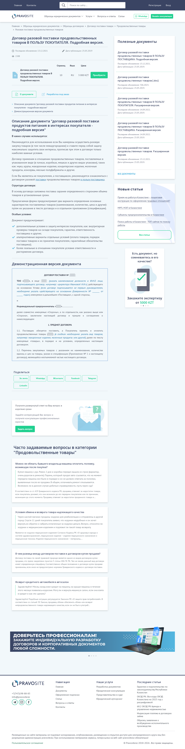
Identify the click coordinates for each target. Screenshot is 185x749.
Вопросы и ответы (106, 16)
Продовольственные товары (131, 26)
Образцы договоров (73, 26)
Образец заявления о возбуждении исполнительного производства (153, 723)
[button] (121, 278)
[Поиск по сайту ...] (96, 5)
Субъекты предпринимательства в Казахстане (141, 214)
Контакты (31, 5)
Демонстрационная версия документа (33, 111)
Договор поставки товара (100, 26)
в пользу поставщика (92, 179)
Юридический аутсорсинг (109, 698)
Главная (18, 5)
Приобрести (99, 75)
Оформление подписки (67, 694)
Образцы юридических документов (62, 16)
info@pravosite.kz (21, 696)
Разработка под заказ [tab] (58, 94)
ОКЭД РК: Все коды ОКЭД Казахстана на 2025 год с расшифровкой (150, 699)
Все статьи (144, 234)
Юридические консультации (110, 690)
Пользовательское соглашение (27, 742)
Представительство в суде (109, 694)
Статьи (121, 16)
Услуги (89, 16)
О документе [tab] (26, 94)
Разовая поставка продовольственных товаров (39, 29)
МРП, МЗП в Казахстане (130, 207)
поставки (41, 179)
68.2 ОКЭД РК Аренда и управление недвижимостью (151, 708)
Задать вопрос (25, 429)
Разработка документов (108, 686)
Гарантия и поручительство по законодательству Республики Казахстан (152, 689)
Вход (168, 5)
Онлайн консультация (162, 16)
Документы (61, 690)
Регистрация (155, 5)
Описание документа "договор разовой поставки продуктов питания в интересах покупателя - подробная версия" (55, 106)
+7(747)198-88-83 (21, 693)
